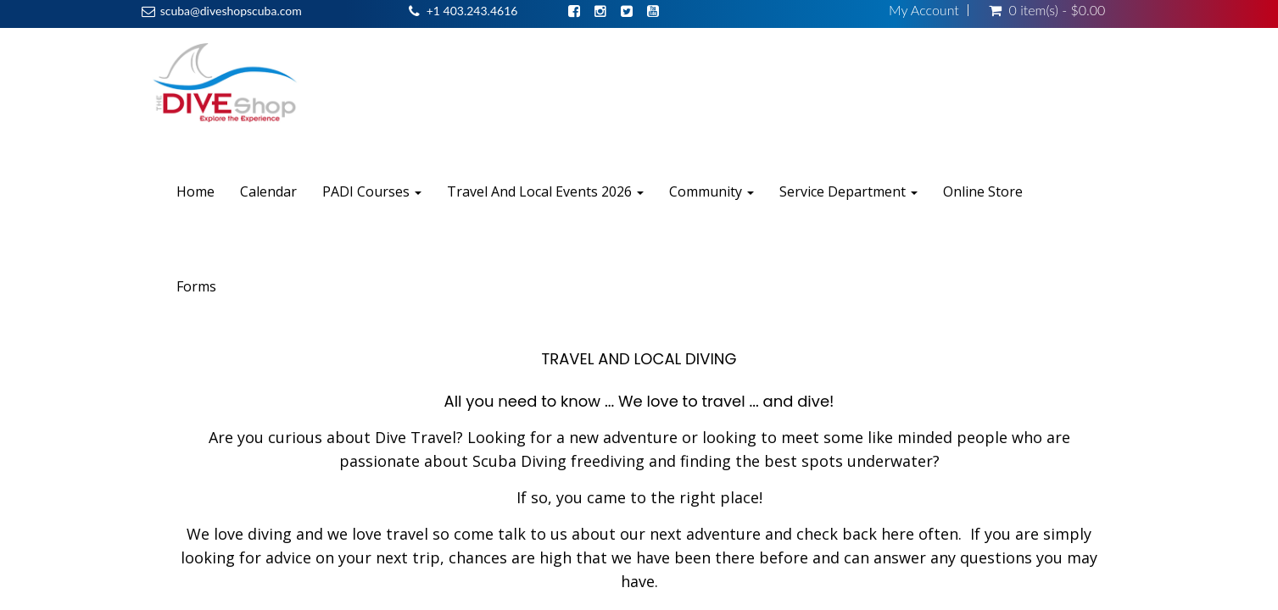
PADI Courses (371, 191)
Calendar (268, 191)
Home (195, 191)
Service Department (848, 191)
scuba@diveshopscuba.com (231, 10)
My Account (924, 10)
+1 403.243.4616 (472, 10)
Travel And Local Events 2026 (545, 191)
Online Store (983, 191)
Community (711, 191)
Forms (196, 286)
